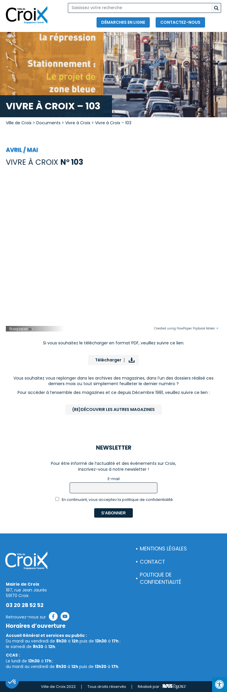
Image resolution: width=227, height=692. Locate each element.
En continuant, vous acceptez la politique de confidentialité (114, 499)
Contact (152, 561)
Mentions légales (163, 548)
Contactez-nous (180, 22)
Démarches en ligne (123, 22)
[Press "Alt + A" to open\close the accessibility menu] (219, 684)
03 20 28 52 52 (25, 605)
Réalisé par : (162, 686)
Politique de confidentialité (160, 578)
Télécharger (108, 360)
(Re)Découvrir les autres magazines (113, 409)
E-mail (114, 478)
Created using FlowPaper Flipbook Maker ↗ (186, 328)
